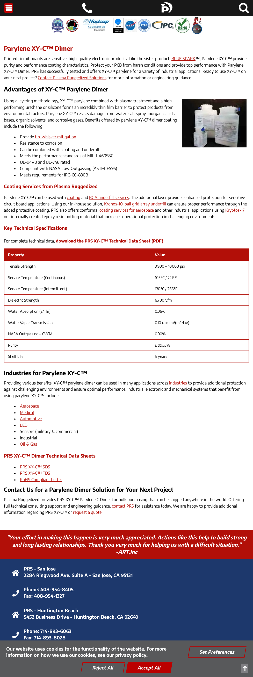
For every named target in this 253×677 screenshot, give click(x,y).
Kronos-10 (113, 203)
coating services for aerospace (126, 210)
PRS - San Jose (40, 569)
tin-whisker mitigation (55, 136)
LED (23, 425)
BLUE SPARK (183, 58)
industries (178, 383)
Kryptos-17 (234, 210)
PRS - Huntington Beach (51, 610)
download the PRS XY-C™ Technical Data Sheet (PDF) (110, 241)
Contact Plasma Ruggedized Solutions (72, 77)
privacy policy (130, 655)
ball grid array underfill (145, 203)
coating (73, 197)
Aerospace (29, 406)
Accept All (149, 668)
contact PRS (123, 506)
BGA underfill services (109, 197)
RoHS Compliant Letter (41, 479)
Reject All (103, 668)
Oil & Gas (28, 444)
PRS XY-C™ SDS (35, 466)
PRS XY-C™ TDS (35, 473)
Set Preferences (217, 652)
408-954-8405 (57, 589)
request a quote (87, 512)
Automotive (31, 418)
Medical (27, 412)
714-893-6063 (55, 631)
